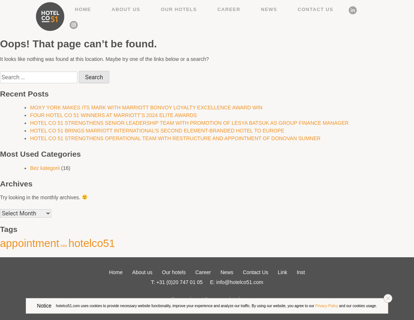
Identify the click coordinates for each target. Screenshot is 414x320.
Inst (71, 23)
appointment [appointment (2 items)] (29, 243)
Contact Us (315, 9)
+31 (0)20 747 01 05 (179, 282)
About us (125, 9)
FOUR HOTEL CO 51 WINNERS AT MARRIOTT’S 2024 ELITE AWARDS (113, 115)
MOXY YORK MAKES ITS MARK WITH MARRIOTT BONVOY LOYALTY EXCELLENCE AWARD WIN (146, 107)
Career (229, 9)
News (269, 9)
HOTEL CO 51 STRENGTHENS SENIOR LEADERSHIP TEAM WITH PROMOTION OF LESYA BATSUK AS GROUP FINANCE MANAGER (189, 123)
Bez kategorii (45, 168)
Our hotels (179, 9)
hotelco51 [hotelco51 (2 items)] (91, 243)
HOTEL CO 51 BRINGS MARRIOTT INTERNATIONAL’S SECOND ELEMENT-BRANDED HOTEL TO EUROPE (157, 131)
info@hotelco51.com (239, 282)
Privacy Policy (326, 306)
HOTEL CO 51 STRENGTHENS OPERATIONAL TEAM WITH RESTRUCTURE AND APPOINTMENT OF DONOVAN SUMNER (175, 138)
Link (350, 9)
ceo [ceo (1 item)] (64, 245)
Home (83, 9)
